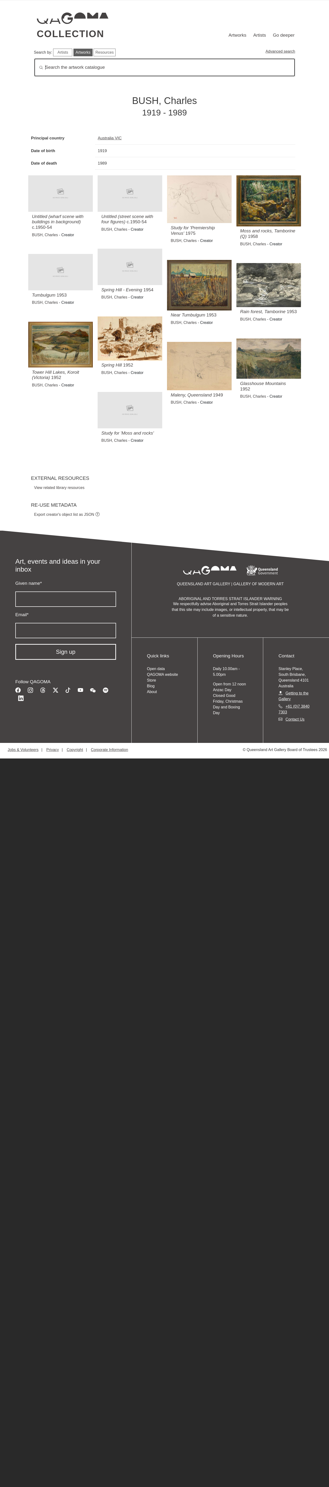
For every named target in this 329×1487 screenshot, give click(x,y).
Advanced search (280, 51)
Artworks (237, 35)
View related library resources (59, 488)
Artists (259, 35)
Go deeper (284, 35)
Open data (156, 669)
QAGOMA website (162, 674)
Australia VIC (110, 138)
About (152, 692)
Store (151, 680)
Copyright (75, 750)
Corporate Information (109, 750)
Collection (70, 34)
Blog (151, 686)
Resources (104, 52)
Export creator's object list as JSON (64, 514)
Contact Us (294, 719)
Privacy (52, 750)
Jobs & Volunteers (23, 750)
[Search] (164, 67)
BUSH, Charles (45, 235)
